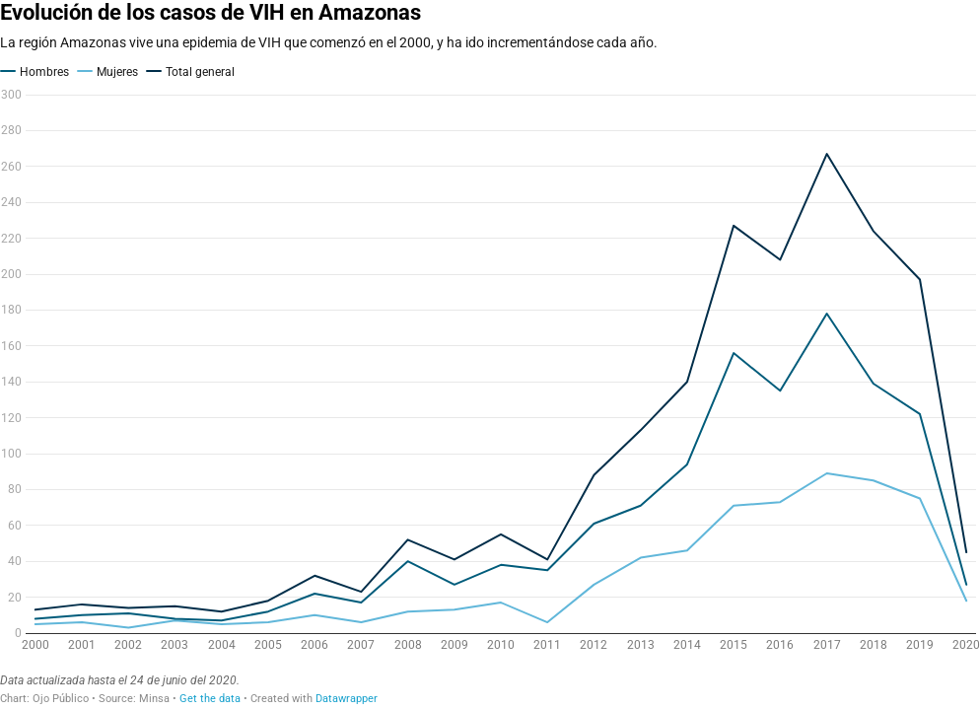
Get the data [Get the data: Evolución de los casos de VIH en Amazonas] (210, 698)
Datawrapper (346, 698)
